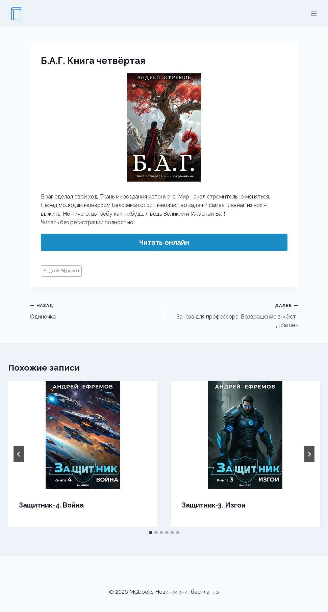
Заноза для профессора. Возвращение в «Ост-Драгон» (234, 314)
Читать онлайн (164, 242)
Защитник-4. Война (51, 505)
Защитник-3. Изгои (214, 505)
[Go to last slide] (19, 454)
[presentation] (82, 435)
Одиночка (94, 310)
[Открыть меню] (313, 13)
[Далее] (309, 454)
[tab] (150, 532)
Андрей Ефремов (61, 270)
